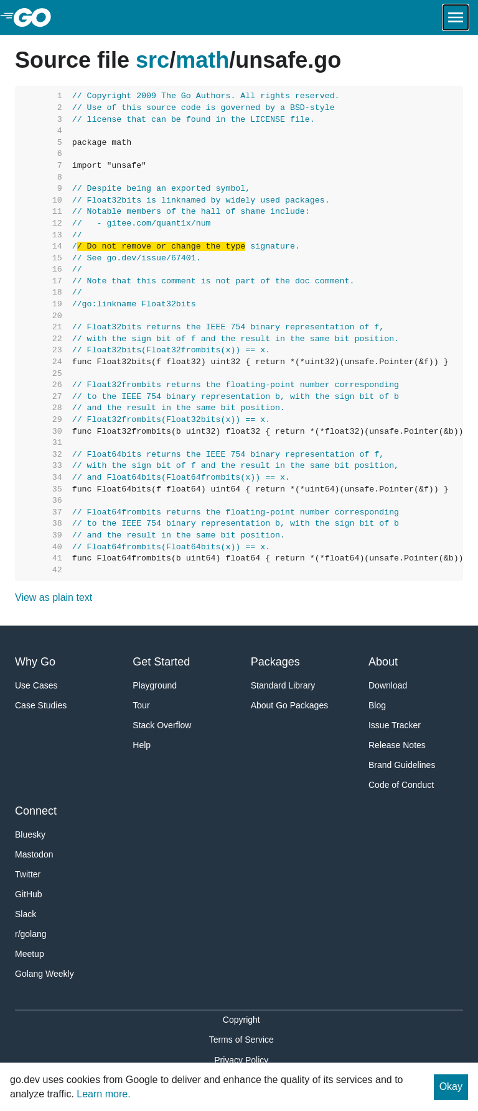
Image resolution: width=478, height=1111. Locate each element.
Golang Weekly (44, 974)
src (152, 60)
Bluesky (30, 834)
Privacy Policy (241, 1060)
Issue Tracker (394, 725)
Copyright (241, 1020)
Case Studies (41, 705)
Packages (275, 662)
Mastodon (34, 854)
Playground (155, 685)
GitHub (28, 894)
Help (142, 745)
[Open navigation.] (455, 17)
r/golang (31, 934)
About (383, 662)
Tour (141, 705)
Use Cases (36, 685)
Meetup (29, 954)
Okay (450, 1086)
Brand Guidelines (401, 765)
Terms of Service (241, 1040)
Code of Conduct (401, 785)
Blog (377, 705)
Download (387, 685)
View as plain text (53, 597)
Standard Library (283, 685)
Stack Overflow (162, 725)
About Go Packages (290, 705)
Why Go (35, 662)
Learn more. (103, 1094)
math (202, 60)
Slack (25, 914)
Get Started (161, 662)
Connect (36, 811)
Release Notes (397, 745)
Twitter (27, 874)
